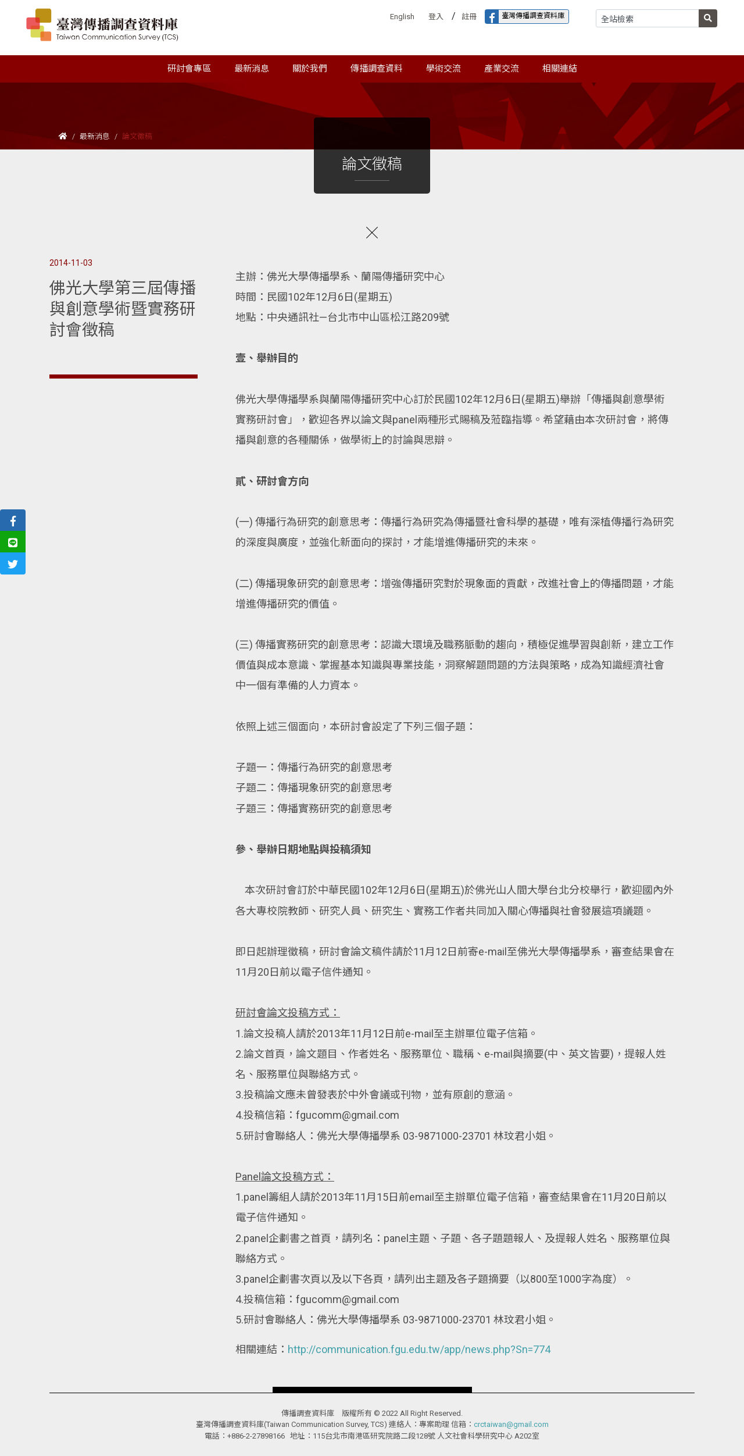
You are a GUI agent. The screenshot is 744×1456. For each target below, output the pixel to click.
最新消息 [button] (251, 68)
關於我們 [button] (309, 68)
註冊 (469, 16)
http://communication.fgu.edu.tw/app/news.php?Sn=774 (419, 1349)
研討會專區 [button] (189, 68)
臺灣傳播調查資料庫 (524, 16)
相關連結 (559, 68)
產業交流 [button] (501, 68)
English (402, 16)
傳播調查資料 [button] (376, 68)
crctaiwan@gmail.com (511, 1424)
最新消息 (95, 136)
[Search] (647, 18)
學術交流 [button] (443, 68)
